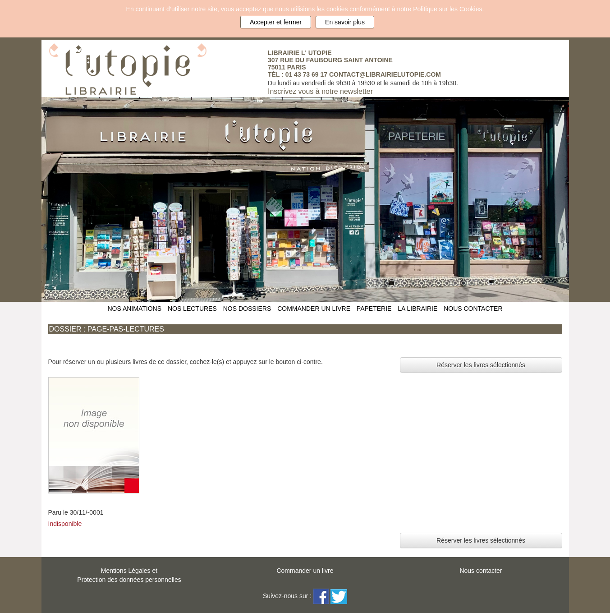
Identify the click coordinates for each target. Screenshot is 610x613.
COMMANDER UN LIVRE (313, 308)
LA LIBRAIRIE (417, 308)
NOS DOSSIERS (247, 308)
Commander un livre (304, 570)
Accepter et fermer (276, 22)
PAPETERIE (374, 308)
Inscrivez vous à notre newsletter (320, 91)
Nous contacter (480, 570)
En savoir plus (345, 22)
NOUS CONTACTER (473, 308)
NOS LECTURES (192, 308)
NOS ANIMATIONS (134, 308)
